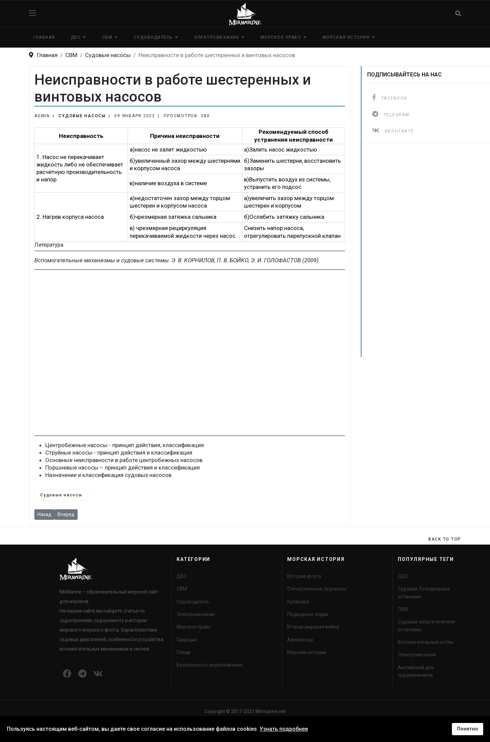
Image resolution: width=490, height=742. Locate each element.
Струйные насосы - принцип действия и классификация (118, 452)
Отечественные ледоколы (316, 588)
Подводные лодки (307, 614)
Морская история (346, 37)
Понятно (467, 729)
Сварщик (187, 639)
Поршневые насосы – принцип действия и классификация (122, 467)
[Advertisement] (189, 352)
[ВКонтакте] (393, 130)
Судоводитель (153, 37)
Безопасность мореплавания (210, 665)
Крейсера (298, 601)
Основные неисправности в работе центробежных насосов (123, 460)
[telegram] (390, 114)
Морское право (281, 37)
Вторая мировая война (313, 627)
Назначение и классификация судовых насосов (108, 475)
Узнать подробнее (284, 729)
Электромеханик (216, 37)
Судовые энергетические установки (426, 625)
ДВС (76, 37)
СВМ (107, 37)
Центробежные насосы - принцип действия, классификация (124, 445)
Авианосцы (300, 639)
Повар (184, 652)
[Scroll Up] (444, 539)
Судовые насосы (82, 115)
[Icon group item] (67, 674)
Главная (44, 37)
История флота (304, 576)
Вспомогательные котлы (425, 642)
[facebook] (389, 97)
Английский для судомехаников (416, 671)
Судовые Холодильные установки (424, 592)
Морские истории (306, 652)
